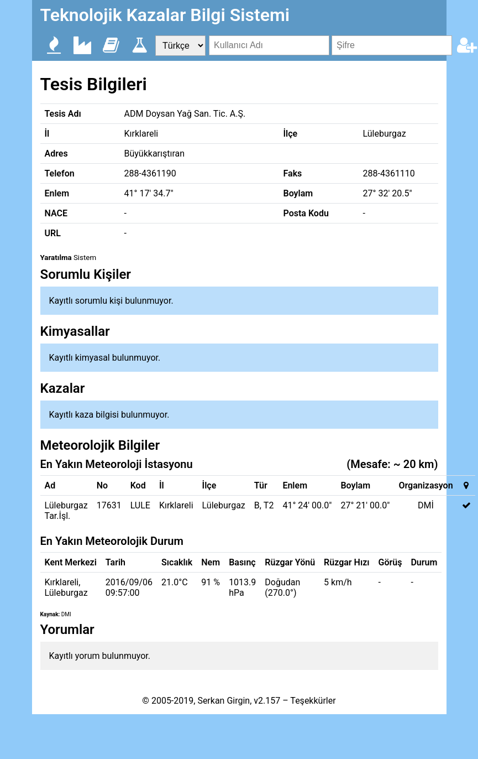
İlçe (209, 485)
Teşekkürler (312, 700)
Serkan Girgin (223, 700)
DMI (66, 614)
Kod (138, 485)
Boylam (355, 485)
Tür (260, 485)
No (102, 485)
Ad (50, 485)
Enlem (294, 485)
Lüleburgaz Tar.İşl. (66, 510)
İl (161, 485)
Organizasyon (425, 485)
